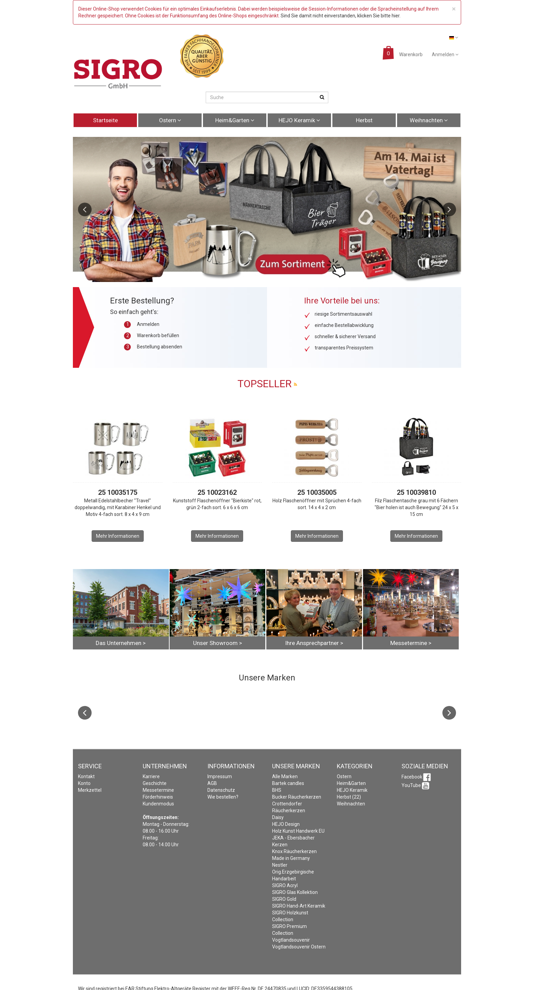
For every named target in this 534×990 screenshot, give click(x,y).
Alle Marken (285, 776)
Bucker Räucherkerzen (296, 797)
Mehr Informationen (117, 536)
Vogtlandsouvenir (291, 940)
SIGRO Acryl (285, 885)
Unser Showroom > (217, 643)
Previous (85, 209)
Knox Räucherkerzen (294, 851)
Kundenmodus (158, 803)
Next (449, 209)
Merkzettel (89, 790)
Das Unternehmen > (121, 643)
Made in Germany (291, 858)
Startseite (105, 120)
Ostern (170, 120)
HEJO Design (286, 824)
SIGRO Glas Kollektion (295, 892)
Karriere (151, 776)
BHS (276, 790)
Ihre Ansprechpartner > (314, 643)
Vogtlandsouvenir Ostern (299, 946)
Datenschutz (221, 790)
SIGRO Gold (284, 899)
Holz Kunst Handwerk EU (298, 831)
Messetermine (158, 790)
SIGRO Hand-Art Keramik (298, 906)
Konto (84, 783)
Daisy (278, 817)
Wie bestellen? (222, 797)
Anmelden (445, 54)
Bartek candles (288, 783)
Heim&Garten (234, 120)
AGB (212, 783)
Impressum (219, 776)
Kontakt (86, 776)
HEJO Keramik (299, 120)
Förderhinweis (158, 797)
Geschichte (155, 783)
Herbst (364, 120)
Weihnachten (429, 120)
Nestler (279, 865)
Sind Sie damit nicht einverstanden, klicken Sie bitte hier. (340, 15)
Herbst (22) (349, 797)
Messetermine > (410, 643)
